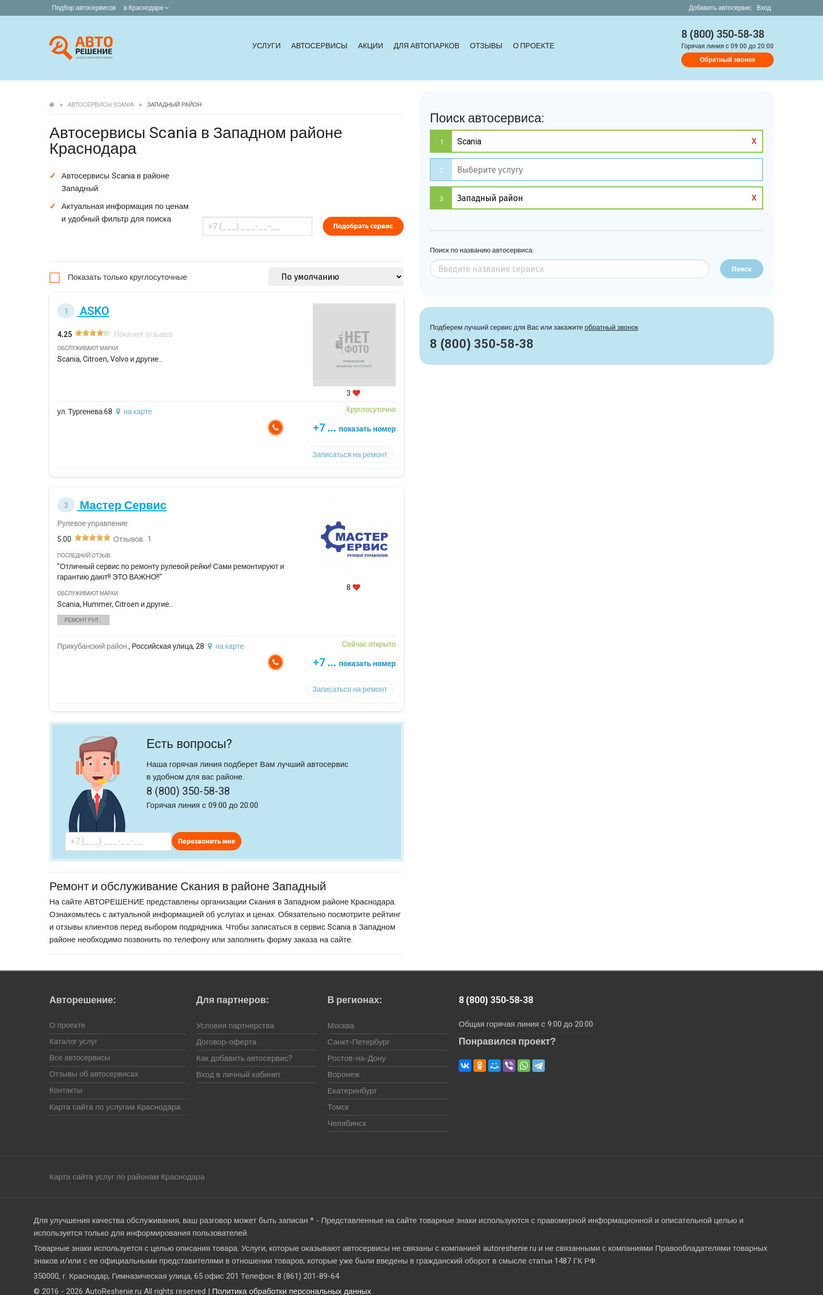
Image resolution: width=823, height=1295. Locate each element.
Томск (338, 1091)
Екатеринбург (352, 1075)
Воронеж (344, 1059)
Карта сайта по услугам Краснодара (115, 1091)
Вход (764, 8)
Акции (370, 45)
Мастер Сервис (111, 489)
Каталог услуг (74, 1026)
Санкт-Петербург (359, 1026)
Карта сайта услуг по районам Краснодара (127, 1161)
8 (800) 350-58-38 (722, 34)
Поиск (742, 269)
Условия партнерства (235, 1010)
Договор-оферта (226, 1026)
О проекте (533, 45)
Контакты (66, 1075)
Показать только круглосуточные (127, 261)
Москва (341, 1010)
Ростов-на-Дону (357, 1042)
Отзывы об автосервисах (95, 1059)
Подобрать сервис (399, 210)
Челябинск (347, 1107)
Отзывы (486, 45)
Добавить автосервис (720, 8)
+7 (393, 412)
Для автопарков (426, 45)
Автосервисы (319, 45)
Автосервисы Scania (101, 104)
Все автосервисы (80, 1042)
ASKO (83, 295)
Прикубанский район (92, 630)
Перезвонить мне (206, 825)
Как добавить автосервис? (244, 1042)
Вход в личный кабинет (238, 1059)
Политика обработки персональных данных (291, 1275)
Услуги (266, 45)
